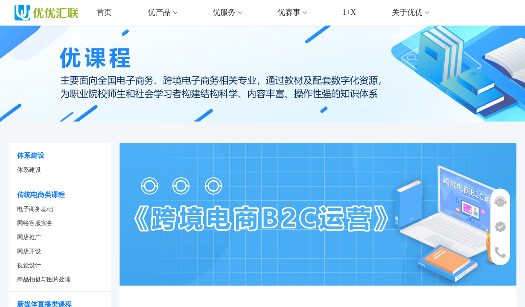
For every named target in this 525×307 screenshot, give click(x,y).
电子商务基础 (35, 209)
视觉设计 (29, 265)
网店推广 (29, 237)
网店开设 (29, 251)
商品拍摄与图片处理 (44, 279)
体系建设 (29, 170)
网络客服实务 (35, 223)
